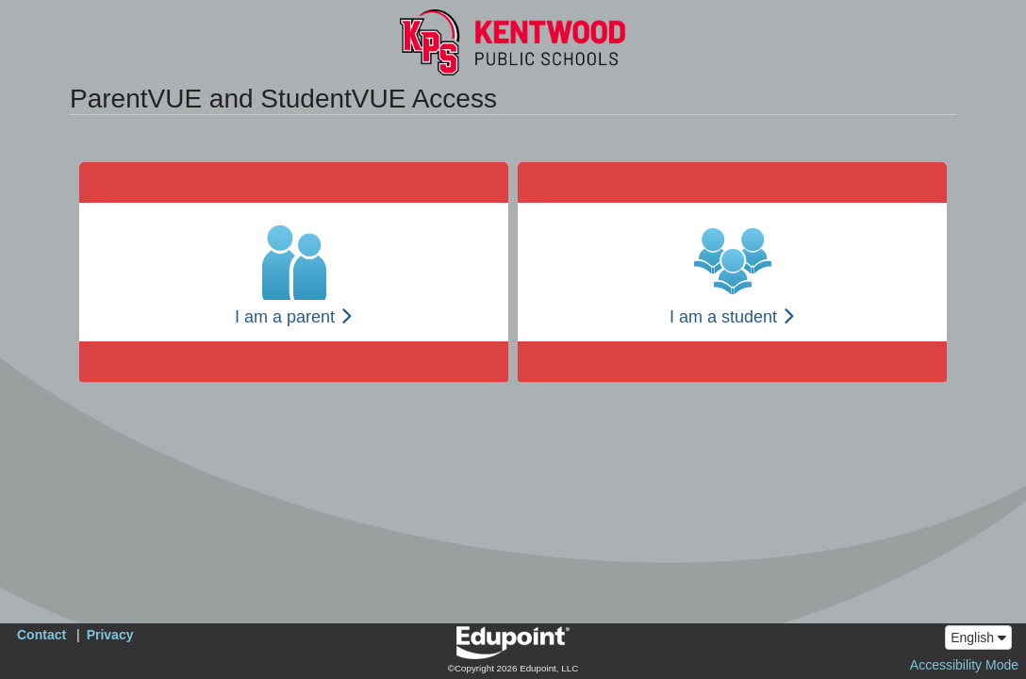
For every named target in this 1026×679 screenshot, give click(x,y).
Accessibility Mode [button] (964, 664)
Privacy (110, 634)
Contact (41, 634)
